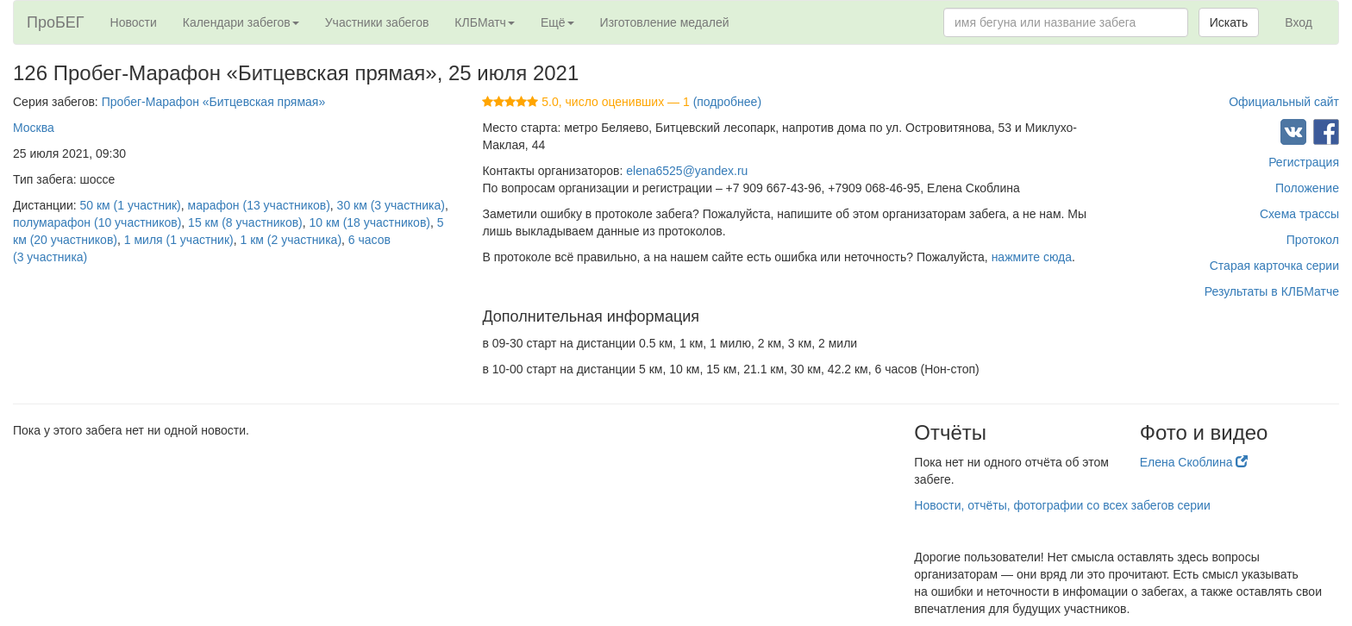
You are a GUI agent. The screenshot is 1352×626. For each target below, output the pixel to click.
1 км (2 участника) (290, 240)
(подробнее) (727, 102)
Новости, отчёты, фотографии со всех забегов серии (1062, 505)
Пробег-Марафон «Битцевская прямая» (214, 102)
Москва (33, 128)
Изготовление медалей (664, 22)
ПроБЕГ (55, 22)
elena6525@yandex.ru (687, 171)
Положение (1307, 188)
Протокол (1312, 240)
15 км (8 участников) (245, 222)
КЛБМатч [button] (484, 22)
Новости (133, 22)
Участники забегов (377, 22)
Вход (1298, 22)
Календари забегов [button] (241, 22)
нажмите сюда (1032, 257)
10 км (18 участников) (370, 222)
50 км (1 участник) (130, 205)
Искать (1229, 22)
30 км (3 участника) (391, 205)
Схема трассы (1299, 214)
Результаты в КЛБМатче (1272, 291)
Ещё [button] (557, 22)
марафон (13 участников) (259, 205)
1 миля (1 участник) (179, 240)
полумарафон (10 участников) (97, 222)
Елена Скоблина (1194, 462)
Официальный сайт (1284, 102)
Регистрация (1303, 162)
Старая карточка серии (1274, 265)
